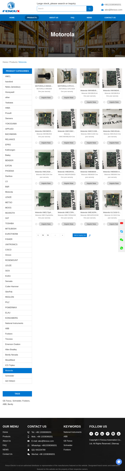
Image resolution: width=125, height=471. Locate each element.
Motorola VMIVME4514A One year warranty (90, 90)
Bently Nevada (11, 355)
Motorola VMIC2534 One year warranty (44, 172)
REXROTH (10, 213)
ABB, (5, 404)
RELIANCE (10, 139)
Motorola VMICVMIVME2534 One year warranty (67, 131)
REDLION (9, 297)
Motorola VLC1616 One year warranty (112, 212)
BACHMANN (10, 134)
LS (6, 181)
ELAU (7, 313)
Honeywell (9, 92)
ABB (7, 328)
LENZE (8, 197)
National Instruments (14, 323)
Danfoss (8, 176)
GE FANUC (10, 381)
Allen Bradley (11, 349)
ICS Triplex (10, 365)
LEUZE (8, 265)
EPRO (8, 145)
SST (7, 218)
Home (12, 18)
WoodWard (10, 360)
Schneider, (17, 401)
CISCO (8, 250)
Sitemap (115, 444)
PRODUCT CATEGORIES (17, 71)
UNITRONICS (11, 244)
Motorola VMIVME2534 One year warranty (44, 131)
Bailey (8, 155)
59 (48, 235)
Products (32, 18)
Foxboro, (26, 401)
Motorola (22, 62)
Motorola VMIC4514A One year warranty (112, 131)
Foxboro (8, 334)
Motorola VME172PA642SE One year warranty (67, 212)
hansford (9, 82)
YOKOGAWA (11, 124)
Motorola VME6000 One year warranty (112, 172)
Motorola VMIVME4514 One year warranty (112, 90)
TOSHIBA (9, 223)
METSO (8, 202)
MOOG (8, 208)
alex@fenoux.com (113, 10)
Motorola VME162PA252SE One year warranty (90, 212)
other (7, 97)
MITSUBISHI (10, 229)
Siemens (9, 118)
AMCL (8, 76)
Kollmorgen (10, 150)
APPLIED (9, 129)
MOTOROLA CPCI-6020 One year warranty (67, 86)
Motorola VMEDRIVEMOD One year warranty (67, 172)
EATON (8, 166)
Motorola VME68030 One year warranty (90, 172)
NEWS (89, 18)
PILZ (7, 302)
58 (43, 235)
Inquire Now (46, 98)
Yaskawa (9, 103)
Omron (8, 255)
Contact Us (110, 18)
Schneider (9, 376)
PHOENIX (9, 171)
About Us (53, 18)
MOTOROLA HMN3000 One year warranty (44, 86)
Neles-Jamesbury (12, 87)
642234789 (40, 450)
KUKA (8, 276)
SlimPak (8, 292)
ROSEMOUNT (11, 260)
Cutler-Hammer (12, 286)
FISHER (8, 239)
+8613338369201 (112, 4)
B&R (7, 187)
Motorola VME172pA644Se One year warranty (44, 212)
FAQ (72, 18)
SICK (7, 271)
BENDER (9, 160)
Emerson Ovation (12, 344)
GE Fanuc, (8, 401)
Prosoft (8, 113)
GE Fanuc (68, 441)
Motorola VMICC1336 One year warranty (90, 131)
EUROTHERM (11, 234)
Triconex (9, 339)
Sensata (8, 281)
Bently (10, 404)
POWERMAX (11, 307)
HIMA (7, 108)
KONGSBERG (11, 318)
